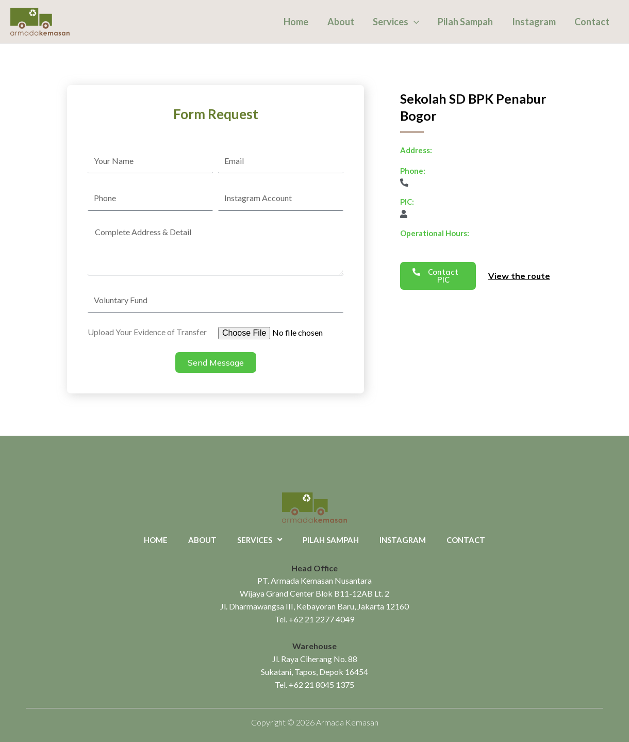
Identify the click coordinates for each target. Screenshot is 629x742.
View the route (519, 276)
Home (297, 21)
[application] (414, 22)
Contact (591, 21)
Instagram (534, 21)
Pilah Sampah (465, 21)
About (341, 21)
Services (396, 22)
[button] (438, 276)
